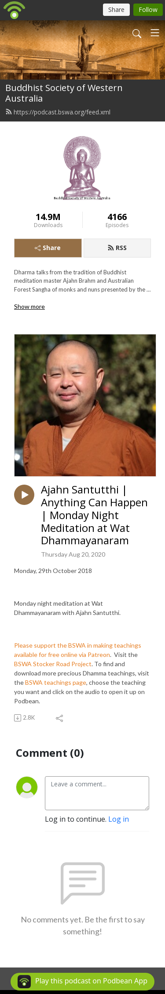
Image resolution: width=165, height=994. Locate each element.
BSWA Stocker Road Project (53, 664)
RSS (117, 247)
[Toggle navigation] (155, 32)
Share (48, 247)
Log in (118, 819)
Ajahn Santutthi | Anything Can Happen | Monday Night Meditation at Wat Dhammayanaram (94, 515)
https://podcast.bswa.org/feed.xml (57, 112)
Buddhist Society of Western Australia (64, 93)
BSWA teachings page (55, 682)
